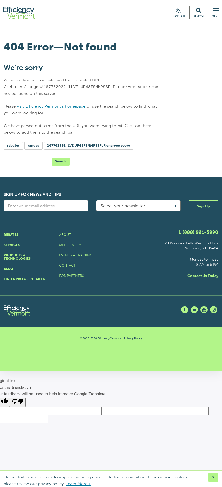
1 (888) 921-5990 (198, 232)
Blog (8, 269)
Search (60, 161)
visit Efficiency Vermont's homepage (51, 106)
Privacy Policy (133, 338)
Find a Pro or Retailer (25, 279)
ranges (33, 145)
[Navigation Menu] (215, 12)
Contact (67, 265)
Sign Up (203, 206)
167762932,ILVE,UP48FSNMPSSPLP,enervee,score (88, 145)
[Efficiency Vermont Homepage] (19, 13)
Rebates (11, 235)
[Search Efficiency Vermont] (198, 12)
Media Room (70, 245)
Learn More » (78, 483)
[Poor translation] (18, 402)
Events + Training (75, 255)
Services (12, 245)
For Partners (71, 276)
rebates (13, 145)
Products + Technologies (17, 257)
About (65, 235)
